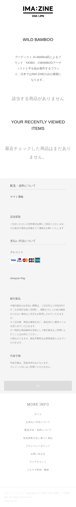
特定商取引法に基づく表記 (38, 438)
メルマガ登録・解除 (38, 469)
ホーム (38, 414)
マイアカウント (38, 462)
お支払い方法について (38, 422)
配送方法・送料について (38, 430)
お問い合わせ (38, 454)
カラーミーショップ (14, 493)
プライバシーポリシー (38, 446)
